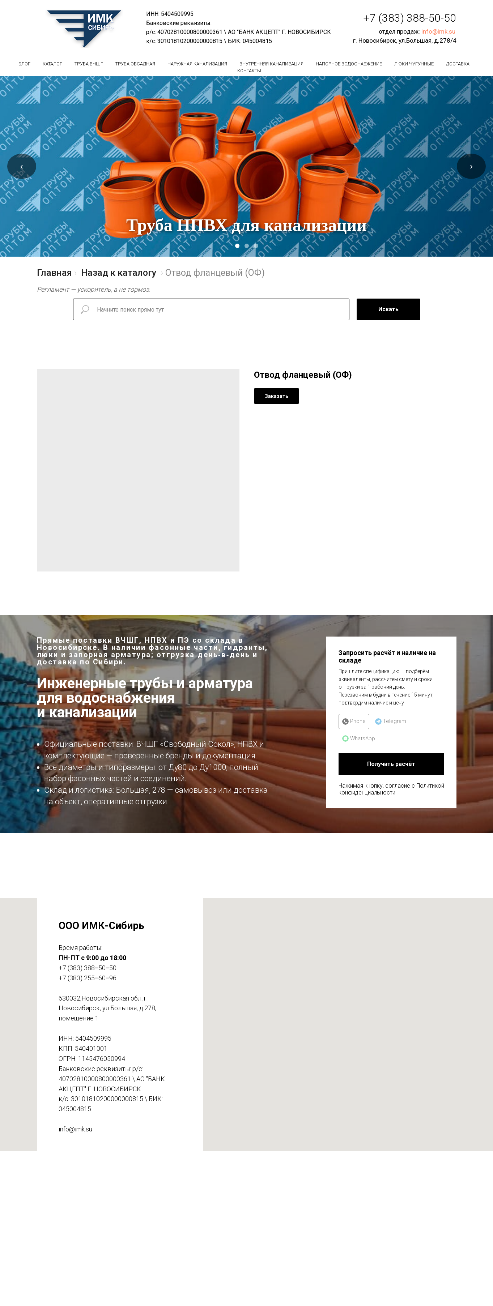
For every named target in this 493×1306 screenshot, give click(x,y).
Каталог (52, 64)
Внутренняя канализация (271, 64)
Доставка (457, 64)
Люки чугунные (414, 64)
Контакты (249, 70)
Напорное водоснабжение (349, 64)
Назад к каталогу (118, 272)
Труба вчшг (89, 64)
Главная (54, 272)
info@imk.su (438, 31)
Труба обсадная (135, 64)
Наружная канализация (197, 64)
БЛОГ (24, 64)
